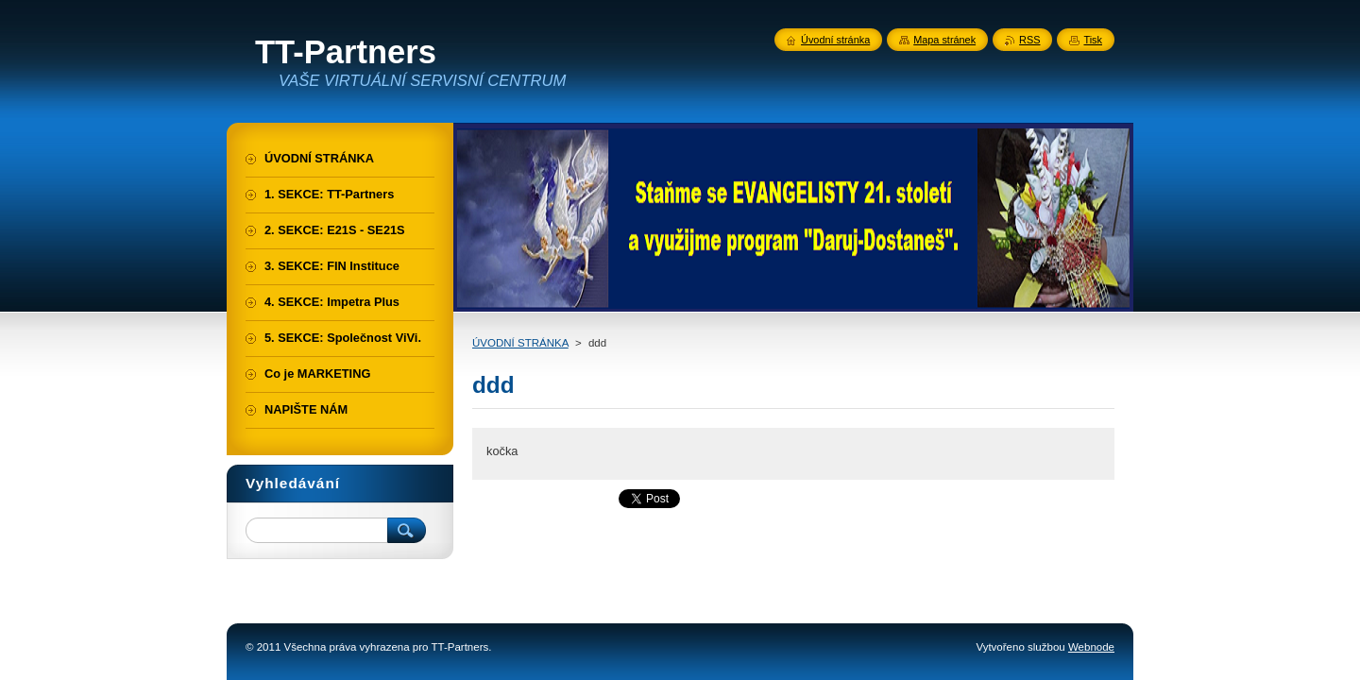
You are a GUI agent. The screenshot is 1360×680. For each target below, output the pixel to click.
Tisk (1092, 39)
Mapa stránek (944, 39)
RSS (1029, 39)
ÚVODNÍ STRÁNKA (520, 342)
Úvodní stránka (835, 39)
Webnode (1091, 647)
